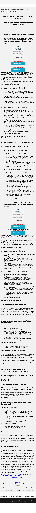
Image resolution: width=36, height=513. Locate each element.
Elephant (19, 494)
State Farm (9, 481)
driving (12, 465)
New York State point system (20, 337)
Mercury (22, 495)
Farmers (22, 483)
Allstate (4, 488)
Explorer (18, 497)
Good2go (13, 497)
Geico (14, 481)
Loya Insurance (28, 495)
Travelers (14, 484)
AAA (29, 497)
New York (15, 77)
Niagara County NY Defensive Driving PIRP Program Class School (13, 501)
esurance (24, 481)
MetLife (28, 494)
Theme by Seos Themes (23, 511)
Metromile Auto (16, 495)
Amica (7, 492)
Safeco (32, 494)
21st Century (30, 481)
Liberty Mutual (6, 483)
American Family (28, 483)
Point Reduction (13, 476)
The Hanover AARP (8, 494)
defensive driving (17, 72)
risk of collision (29, 465)
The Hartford (21, 484)
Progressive (19, 481)
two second (13, 471)
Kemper (8, 497)
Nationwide (13, 483)
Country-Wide (24, 497)
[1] (5, 460)
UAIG (11, 495)
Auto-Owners (25, 492)
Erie (2, 494)
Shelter (11, 492)
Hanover (24, 494)
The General (6, 495)
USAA (17, 483)
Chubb (3, 492)
